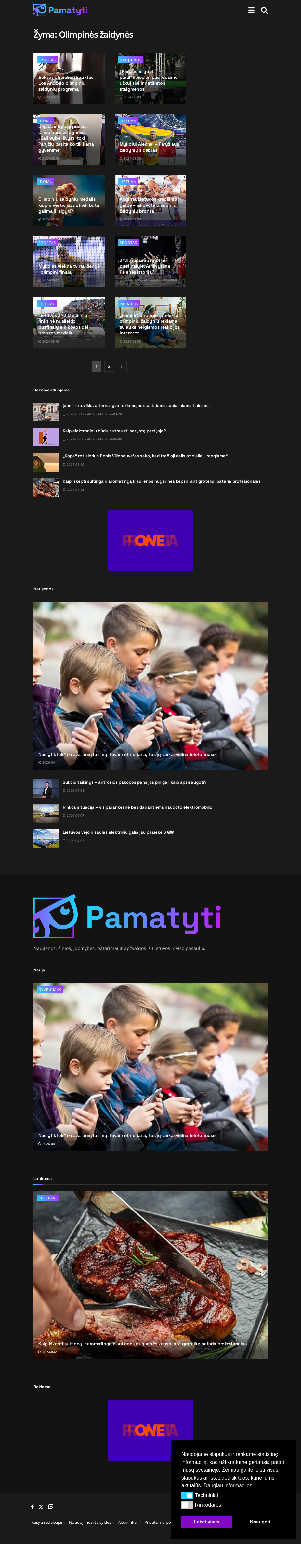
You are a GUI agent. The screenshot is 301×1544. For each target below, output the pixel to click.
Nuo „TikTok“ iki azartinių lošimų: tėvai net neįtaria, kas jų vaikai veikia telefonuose (127, 754)
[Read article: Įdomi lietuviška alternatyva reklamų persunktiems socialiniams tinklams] (46, 412)
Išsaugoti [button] (260, 1521)
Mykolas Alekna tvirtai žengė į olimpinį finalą (69, 269)
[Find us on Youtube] (50, 1507)
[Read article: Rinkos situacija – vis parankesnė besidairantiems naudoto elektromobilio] (46, 813)
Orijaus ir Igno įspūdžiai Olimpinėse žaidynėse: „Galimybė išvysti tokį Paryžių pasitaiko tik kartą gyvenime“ (66, 138)
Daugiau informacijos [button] (227, 1485)
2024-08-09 (130, 97)
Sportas (47, 59)
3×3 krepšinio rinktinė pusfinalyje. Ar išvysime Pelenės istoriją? (145, 266)
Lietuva (128, 120)
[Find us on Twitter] (41, 1507)
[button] (187, 1495)
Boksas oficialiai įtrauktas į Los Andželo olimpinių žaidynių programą (67, 83)
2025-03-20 (49, 97)
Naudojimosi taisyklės (90, 1522)
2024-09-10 (73, 464)
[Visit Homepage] (60, 9)
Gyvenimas (49, 989)
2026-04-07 (73, 815)
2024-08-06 (49, 219)
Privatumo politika (162, 1522)
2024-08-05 (130, 219)
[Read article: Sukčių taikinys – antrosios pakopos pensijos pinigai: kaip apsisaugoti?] (46, 788)
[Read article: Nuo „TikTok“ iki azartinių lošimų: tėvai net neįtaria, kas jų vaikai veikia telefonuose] (150, 686)
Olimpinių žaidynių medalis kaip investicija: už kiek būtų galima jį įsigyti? (68, 205)
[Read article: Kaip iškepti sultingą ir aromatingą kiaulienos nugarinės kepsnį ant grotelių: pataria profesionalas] (46, 487)
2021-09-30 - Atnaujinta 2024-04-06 (92, 439)
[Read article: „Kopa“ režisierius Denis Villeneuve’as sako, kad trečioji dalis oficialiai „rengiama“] (46, 462)
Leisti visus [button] (206, 1521)
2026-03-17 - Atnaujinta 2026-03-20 (92, 414)
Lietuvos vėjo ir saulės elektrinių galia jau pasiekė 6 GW (118, 832)
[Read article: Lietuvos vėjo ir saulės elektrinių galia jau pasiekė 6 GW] (46, 838)
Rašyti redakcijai (46, 1522)
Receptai (47, 1198)
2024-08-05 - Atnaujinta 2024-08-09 (149, 280)
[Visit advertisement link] (150, 540)
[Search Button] (264, 10)
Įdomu (45, 181)
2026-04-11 (49, 762)
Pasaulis (129, 303)
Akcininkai (127, 1522)
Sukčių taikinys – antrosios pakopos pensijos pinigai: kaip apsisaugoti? (135, 782)
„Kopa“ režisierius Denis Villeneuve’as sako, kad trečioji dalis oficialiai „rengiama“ (145, 456)
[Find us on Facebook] (32, 1507)
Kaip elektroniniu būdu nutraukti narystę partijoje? (114, 430)
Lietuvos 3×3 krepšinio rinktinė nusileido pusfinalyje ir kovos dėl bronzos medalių (63, 324)
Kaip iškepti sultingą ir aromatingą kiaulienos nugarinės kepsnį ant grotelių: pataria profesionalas (162, 481)
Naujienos (131, 59)
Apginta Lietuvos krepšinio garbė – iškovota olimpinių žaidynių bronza (148, 205)
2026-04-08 (73, 790)
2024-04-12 (73, 489)
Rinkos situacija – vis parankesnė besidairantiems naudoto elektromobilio (137, 807)
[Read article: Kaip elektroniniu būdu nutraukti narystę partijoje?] (46, 437)
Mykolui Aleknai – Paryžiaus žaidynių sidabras (149, 147)
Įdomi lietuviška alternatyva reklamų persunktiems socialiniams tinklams (136, 405)
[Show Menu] (251, 10)
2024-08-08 (130, 158)
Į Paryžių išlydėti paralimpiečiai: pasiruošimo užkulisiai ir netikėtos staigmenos (148, 80)
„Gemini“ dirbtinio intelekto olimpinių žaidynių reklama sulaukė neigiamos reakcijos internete (149, 324)
